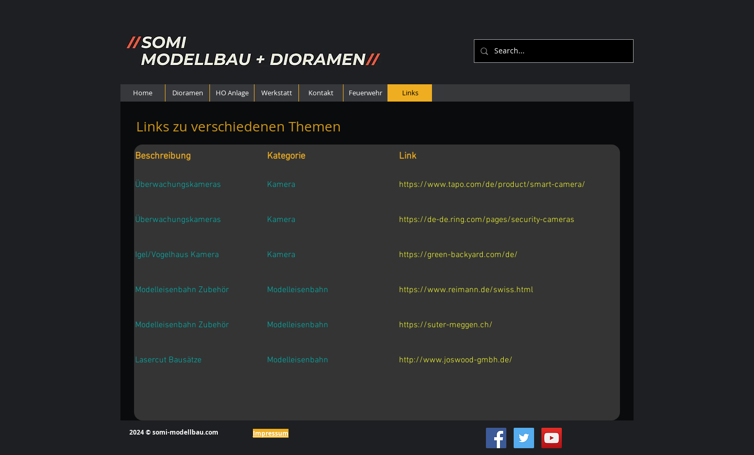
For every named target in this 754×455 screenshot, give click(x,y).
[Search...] (552, 51)
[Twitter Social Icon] (524, 438)
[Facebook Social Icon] (496, 438)
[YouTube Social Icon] (551, 438)
